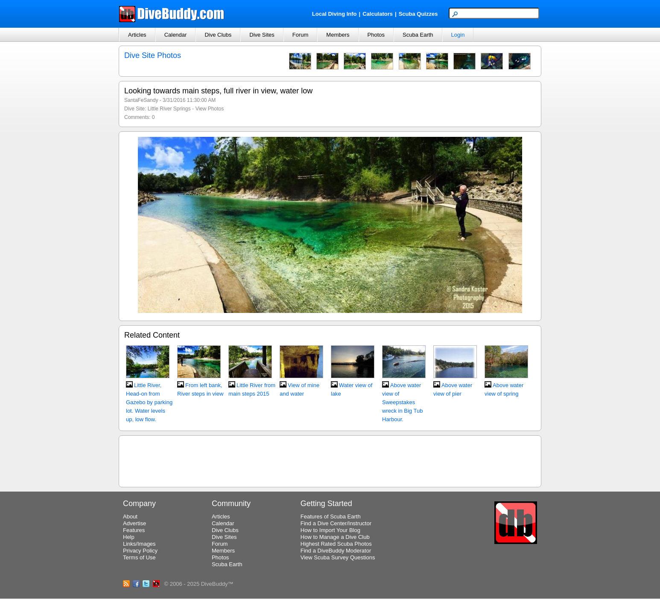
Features (134, 530)
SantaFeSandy (141, 100)
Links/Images (139, 544)
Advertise (134, 523)
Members (337, 35)
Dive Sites (262, 35)
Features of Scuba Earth (331, 516)
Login (458, 35)
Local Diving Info (334, 14)
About (130, 516)
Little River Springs (169, 109)
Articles (137, 35)
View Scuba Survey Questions (338, 557)
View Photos (210, 109)
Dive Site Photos (152, 55)
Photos (376, 35)
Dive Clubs (217, 35)
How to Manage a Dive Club (335, 537)
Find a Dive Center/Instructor (336, 523)
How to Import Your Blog (330, 530)
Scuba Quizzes (418, 14)
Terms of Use (139, 557)
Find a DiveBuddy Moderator (336, 550)
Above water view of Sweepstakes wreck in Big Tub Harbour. (402, 402)
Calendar (175, 35)
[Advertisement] (330, 460)
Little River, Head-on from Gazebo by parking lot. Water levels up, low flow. (149, 402)
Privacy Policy (140, 550)
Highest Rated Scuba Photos (336, 544)
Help (128, 537)
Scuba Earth (418, 35)
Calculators (377, 14)
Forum (300, 35)
